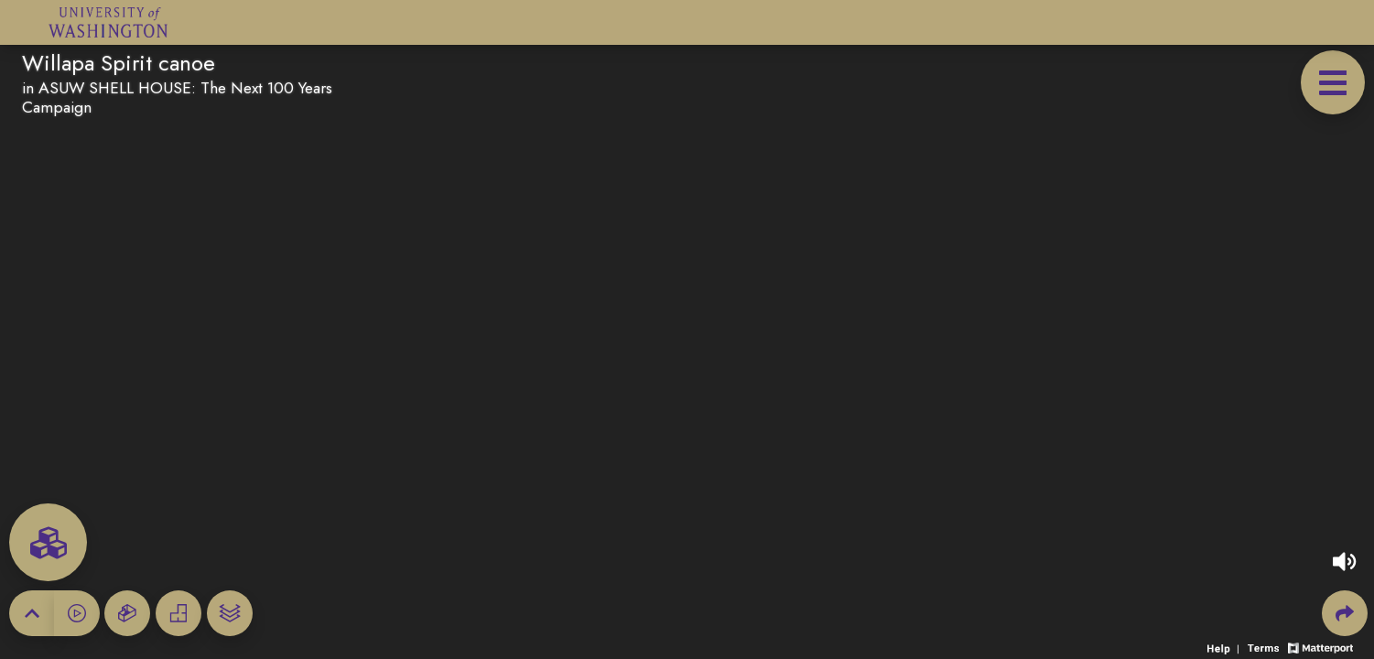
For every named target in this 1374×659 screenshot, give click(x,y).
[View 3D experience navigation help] (1225, 646)
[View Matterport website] (1320, 646)
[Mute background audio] (1345, 561)
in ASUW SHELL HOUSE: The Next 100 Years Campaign (177, 97)
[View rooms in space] (48, 542)
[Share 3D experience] (1345, 613)
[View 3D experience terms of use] (1265, 646)
